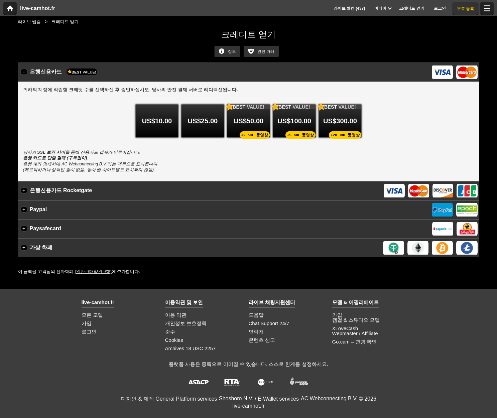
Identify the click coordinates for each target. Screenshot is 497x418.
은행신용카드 (63, 71)
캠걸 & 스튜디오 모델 (356, 320)
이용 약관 (176, 315)
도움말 (256, 315)
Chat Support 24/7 (269, 323)
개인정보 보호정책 (186, 323)
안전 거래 (261, 51)
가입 (87, 323)
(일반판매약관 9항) (93, 271)
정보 (227, 51)
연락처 (256, 331)
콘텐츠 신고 (262, 340)
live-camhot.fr (37, 8)
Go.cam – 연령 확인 (354, 341)
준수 (170, 331)
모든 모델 (92, 315)
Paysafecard (45, 228)
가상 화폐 (41, 247)
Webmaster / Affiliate (355, 333)
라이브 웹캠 (29, 21)
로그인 (89, 331)
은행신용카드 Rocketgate (61, 190)
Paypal (38, 209)
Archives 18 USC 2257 (190, 348)
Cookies (174, 340)
